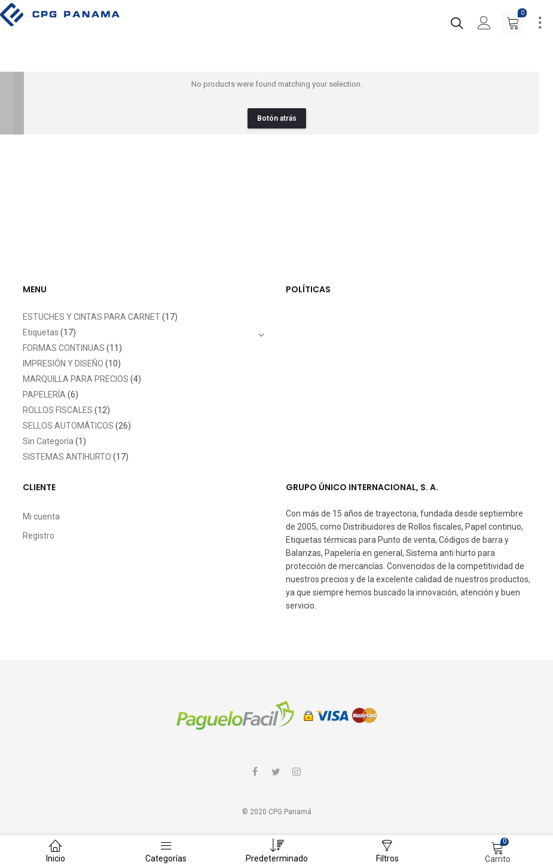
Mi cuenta (41, 516)
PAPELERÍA (44, 394)
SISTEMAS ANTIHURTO (67, 456)
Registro (38, 535)
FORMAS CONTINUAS (64, 348)
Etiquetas (41, 332)
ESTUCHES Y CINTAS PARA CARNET (91, 317)
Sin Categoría (48, 441)
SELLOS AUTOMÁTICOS (68, 425)
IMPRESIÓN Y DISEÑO (63, 363)
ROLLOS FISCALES (58, 410)
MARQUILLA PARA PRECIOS (76, 379)
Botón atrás (277, 118)
